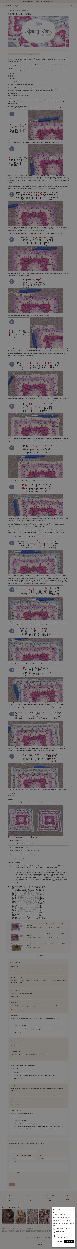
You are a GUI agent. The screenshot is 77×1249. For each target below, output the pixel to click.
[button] (63, 1245)
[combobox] (73, 1209)
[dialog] (63, 1227)
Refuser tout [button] (58, 1241)
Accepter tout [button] (69, 1241)
